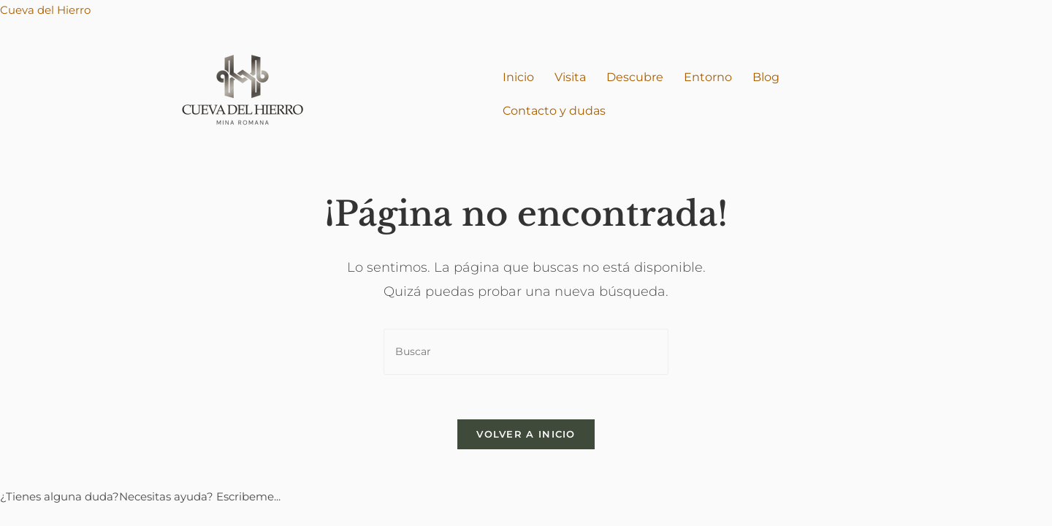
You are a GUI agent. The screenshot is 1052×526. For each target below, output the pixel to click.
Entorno (708, 77)
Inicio (518, 77)
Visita (570, 77)
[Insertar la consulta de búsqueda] (526, 352)
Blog (766, 77)
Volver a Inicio (526, 434)
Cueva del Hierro (45, 10)
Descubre (634, 77)
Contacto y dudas (554, 111)
